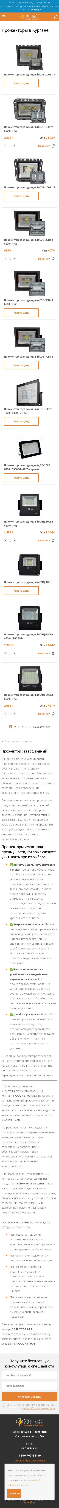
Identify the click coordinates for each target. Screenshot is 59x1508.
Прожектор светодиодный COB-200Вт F (29, 187)
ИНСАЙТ (29, 1502)
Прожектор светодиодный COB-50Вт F (28, 356)
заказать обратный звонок (29, 1460)
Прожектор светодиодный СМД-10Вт (28, 582)
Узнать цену (21, 83)
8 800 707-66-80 (29, 1455)
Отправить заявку (29, 1396)
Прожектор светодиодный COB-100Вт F (29, 74)
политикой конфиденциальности (38, 1408)
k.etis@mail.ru (29, 1448)
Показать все (41, 727)
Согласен (14, 1493)
